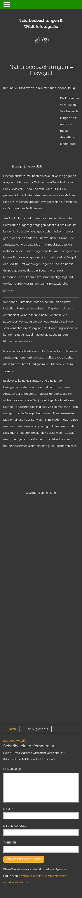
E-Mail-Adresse (15, 825)
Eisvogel (9, 740)
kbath (12, 729)
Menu (41, 54)
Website (9, 842)
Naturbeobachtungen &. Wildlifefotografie (41, 23)
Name (8, 809)
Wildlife (21, 740)
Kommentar (13, 769)
